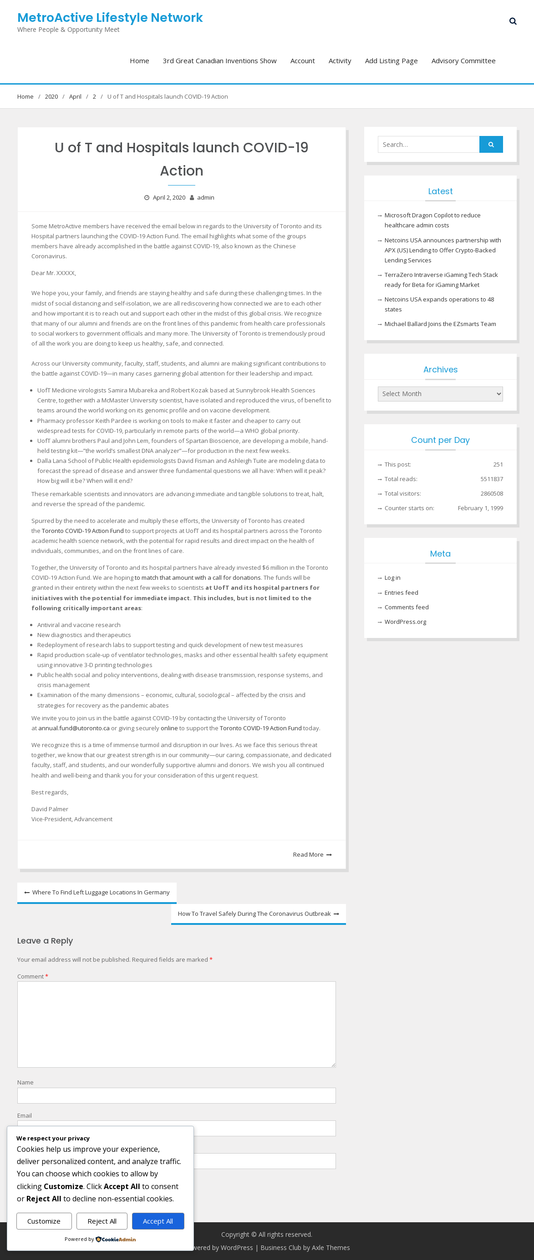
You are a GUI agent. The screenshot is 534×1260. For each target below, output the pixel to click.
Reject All (102, 1220)
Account (302, 60)
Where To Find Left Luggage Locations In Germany (101, 892)
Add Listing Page (391, 60)
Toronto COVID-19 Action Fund (83, 531)
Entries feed (401, 592)
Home (139, 60)
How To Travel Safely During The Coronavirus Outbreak (254, 913)
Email (24, 1115)
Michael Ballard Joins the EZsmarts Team (440, 324)
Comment (32, 976)
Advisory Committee (464, 60)
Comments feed (407, 607)
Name (25, 1082)
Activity (340, 60)
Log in (393, 577)
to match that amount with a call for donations (198, 577)
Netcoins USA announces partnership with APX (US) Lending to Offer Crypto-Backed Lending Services (443, 250)
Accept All (158, 1220)
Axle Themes (331, 1247)
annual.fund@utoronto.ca (74, 728)
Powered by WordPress (218, 1247)
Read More (308, 854)
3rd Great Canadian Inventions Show (220, 60)
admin (205, 197)
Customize (44, 1220)
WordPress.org (405, 621)
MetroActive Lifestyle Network (110, 17)
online (169, 728)
